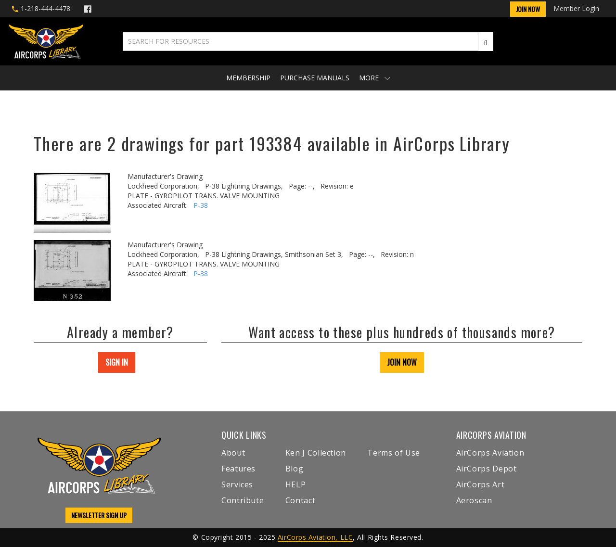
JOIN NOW (402, 362)
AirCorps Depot (486, 468)
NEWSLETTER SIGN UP (99, 515)
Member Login (576, 8)
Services (237, 484)
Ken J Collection (315, 452)
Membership (248, 77)
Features (238, 468)
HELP (295, 484)
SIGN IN (116, 362)
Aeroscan (474, 500)
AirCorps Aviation (490, 452)
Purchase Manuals (314, 77)
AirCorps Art (480, 484)
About (233, 452)
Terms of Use (393, 452)
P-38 (200, 205)
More (374, 77)
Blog (294, 468)
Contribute (242, 500)
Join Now (528, 9)
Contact (300, 500)
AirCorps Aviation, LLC (315, 537)
